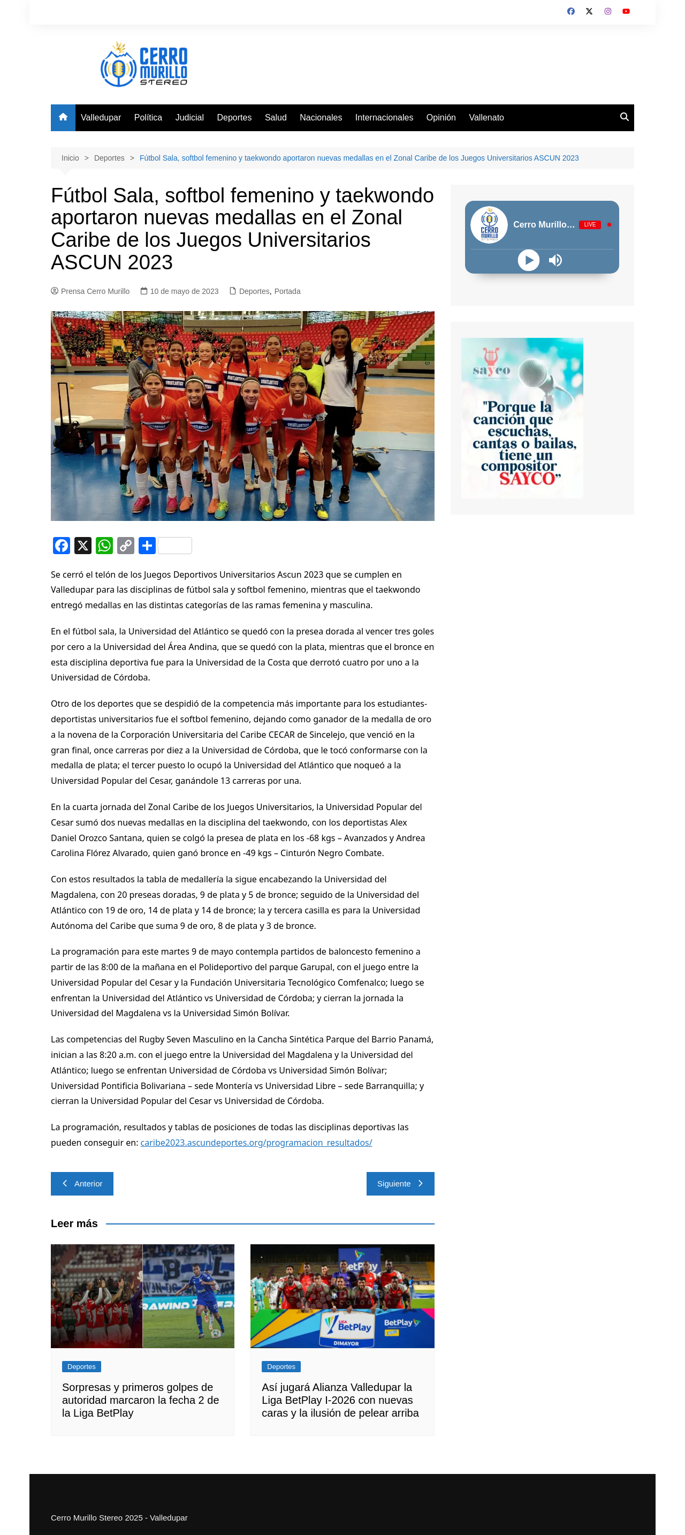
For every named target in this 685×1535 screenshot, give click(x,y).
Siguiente (400, 1183)
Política (148, 117)
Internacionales (384, 117)
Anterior (82, 1183)
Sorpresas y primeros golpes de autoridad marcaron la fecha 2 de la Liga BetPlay (140, 1400)
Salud (276, 117)
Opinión (441, 117)
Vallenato (486, 117)
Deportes (234, 117)
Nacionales (321, 117)
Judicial (190, 117)
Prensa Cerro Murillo (90, 291)
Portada (288, 291)
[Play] (529, 260)
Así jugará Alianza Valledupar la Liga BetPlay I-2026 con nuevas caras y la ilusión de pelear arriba (340, 1400)
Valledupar (101, 117)
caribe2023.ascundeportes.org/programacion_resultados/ (256, 1142)
